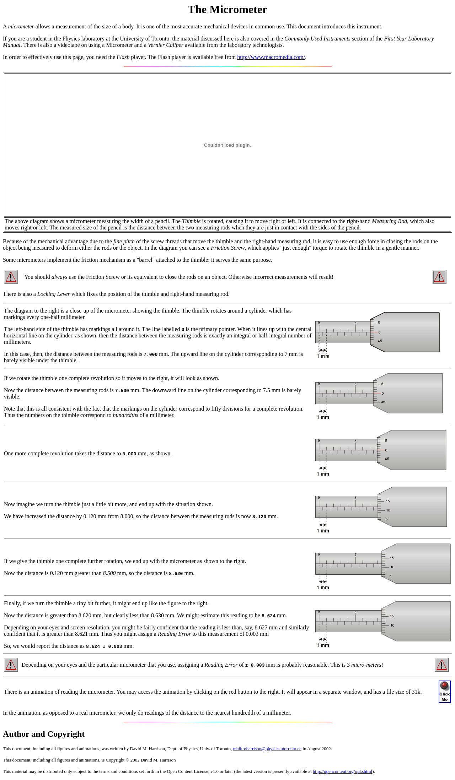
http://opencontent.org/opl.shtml (342, 771)
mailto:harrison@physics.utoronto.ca (267, 748)
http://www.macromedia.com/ (271, 57)
